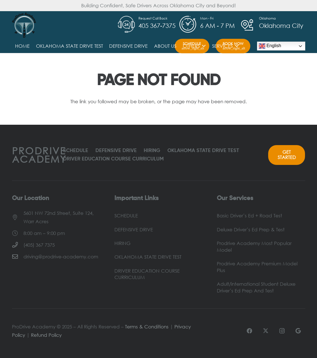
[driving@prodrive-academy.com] (17, 257)
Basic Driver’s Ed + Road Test (249, 215)
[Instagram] (282, 331)
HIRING (152, 150)
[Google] (298, 331)
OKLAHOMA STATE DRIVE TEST (203, 150)
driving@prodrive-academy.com (60, 257)
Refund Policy (46, 335)
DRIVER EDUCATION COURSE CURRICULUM (113, 159)
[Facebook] (249, 331)
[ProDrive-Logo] (24, 25)
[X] (266, 331)
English (270, 46)
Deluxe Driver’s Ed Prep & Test (251, 229)
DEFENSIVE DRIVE (116, 150)
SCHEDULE (75, 150)
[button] (203, 46)
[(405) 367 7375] (17, 245)
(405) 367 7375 (39, 245)
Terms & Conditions (147, 327)
